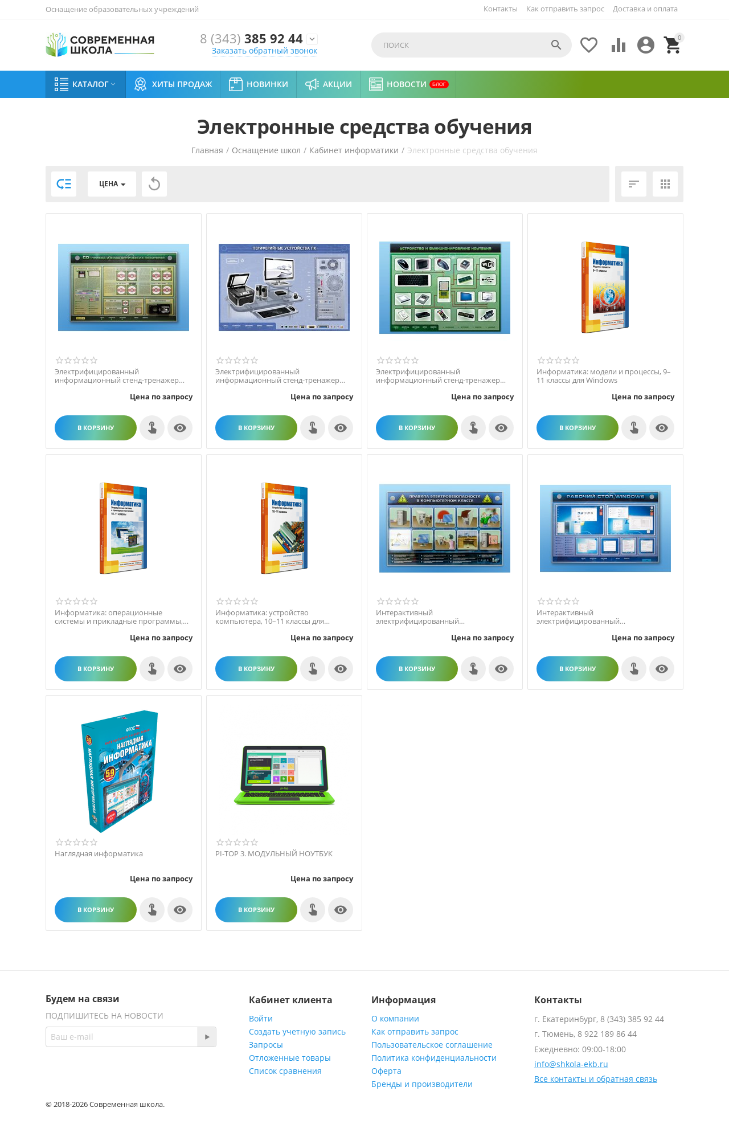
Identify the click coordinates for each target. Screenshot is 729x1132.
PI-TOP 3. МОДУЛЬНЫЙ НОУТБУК (274, 854)
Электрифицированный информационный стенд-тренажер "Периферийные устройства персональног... (277, 376)
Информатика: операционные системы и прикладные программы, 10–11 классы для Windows (119, 617)
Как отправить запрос (565, 8)
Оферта (386, 1070)
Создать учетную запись (297, 1031)
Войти (261, 1018)
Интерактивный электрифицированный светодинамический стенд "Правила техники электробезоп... (439, 617)
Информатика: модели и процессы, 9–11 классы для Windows (603, 376)
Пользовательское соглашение (432, 1044)
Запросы (266, 1044)
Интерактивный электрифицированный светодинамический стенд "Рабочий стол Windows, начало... (600, 617)
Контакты (501, 8)
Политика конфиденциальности (434, 1057)
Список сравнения (285, 1070)
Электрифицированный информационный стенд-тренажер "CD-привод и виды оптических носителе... (117, 376)
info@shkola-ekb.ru (571, 1064)
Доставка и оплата (645, 8)
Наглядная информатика (99, 854)
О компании (395, 1018)
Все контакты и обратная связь (595, 1078)
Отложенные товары (290, 1057)
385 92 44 (251, 39)
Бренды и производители (422, 1083)
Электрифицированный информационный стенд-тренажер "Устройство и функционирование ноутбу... (438, 376)
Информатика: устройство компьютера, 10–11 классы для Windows (269, 617)
